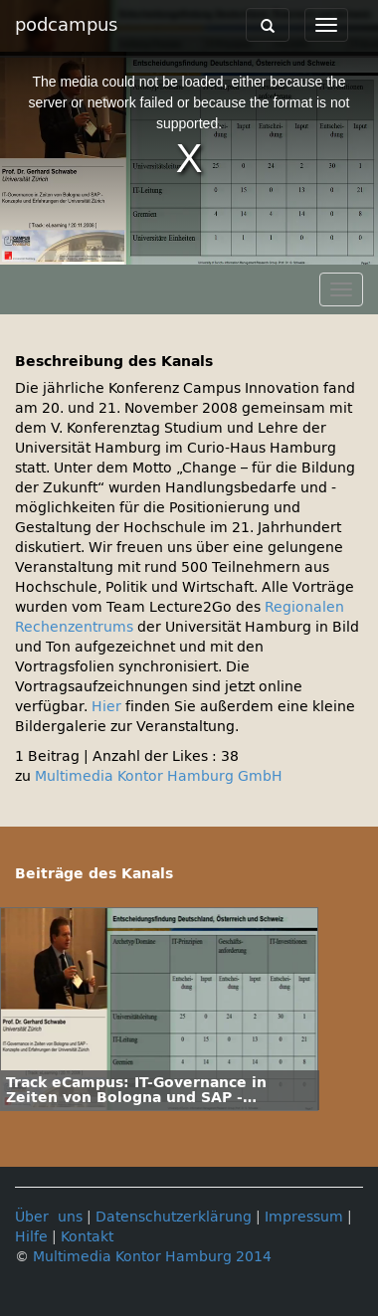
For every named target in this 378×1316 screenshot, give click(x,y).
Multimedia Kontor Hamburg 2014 (152, 1256)
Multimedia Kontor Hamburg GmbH (159, 776)
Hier (106, 706)
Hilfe (31, 1236)
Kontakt (87, 1236)
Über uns (49, 1217)
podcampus (66, 25)
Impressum (304, 1217)
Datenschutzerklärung (173, 1217)
